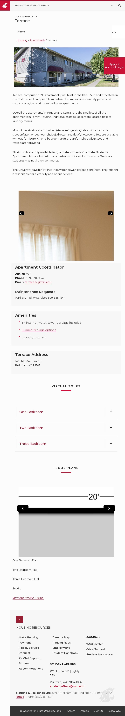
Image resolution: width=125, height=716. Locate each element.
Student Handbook (65, 653)
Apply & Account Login (114, 66)
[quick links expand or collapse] (112, 5)
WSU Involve (94, 644)
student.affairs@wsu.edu (67, 686)
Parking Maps (62, 642)
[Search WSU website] (119, 6)
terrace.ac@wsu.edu (38, 282)
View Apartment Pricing (28, 598)
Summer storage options (39, 330)
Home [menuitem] (21, 31)
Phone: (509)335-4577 (38, 696)
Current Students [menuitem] (83, 31)
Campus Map (61, 637)
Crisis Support (95, 649)
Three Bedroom (32, 444)
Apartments (37, 40)
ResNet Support (30, 658)
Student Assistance (99, 654)
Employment (61, 647)
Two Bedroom (31, 428)
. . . (114, 32)
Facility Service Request (29, 650)
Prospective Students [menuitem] (48, 31)
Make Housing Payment (28, 640)
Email (20, 696)
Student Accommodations (31, 666)
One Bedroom (31, 412)
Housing (22, 40)
